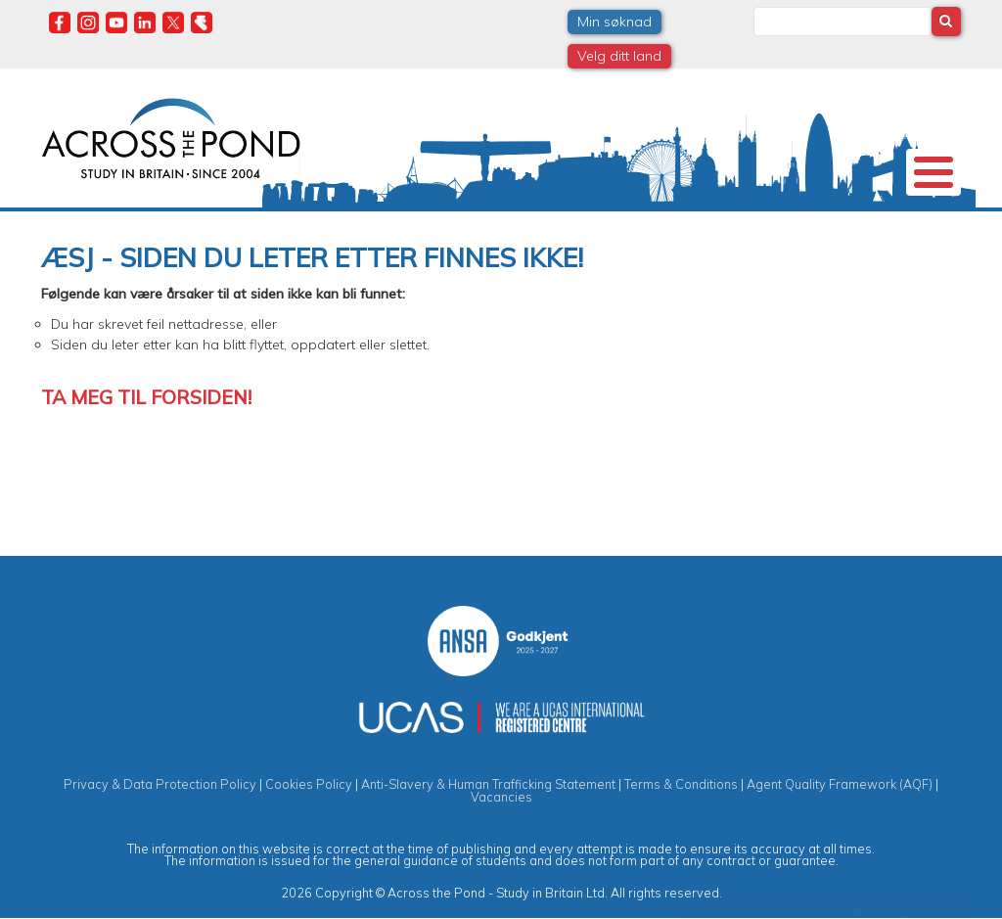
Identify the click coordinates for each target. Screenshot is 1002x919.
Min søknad (614, 21)
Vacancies (501, 796)
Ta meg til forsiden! (146, 397)
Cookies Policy (308, 784)
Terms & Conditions (681, 784)
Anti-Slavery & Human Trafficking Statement (488, 784)
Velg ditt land (619, 56)
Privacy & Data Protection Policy (160, 784)
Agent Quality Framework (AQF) (840, 784)
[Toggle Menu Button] (933, 172)
